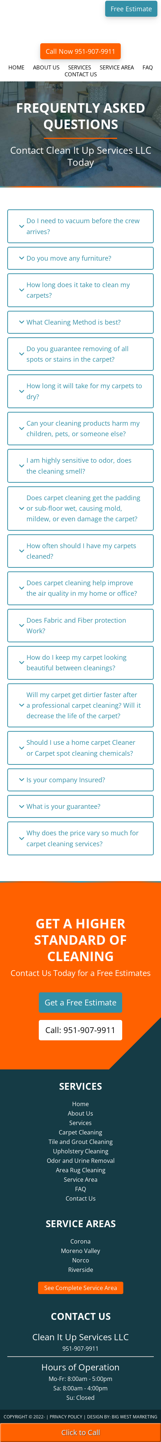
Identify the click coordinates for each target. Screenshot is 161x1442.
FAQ (80, 1189)
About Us (80, 1113)
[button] (80, 226)
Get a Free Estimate (80, 1002)
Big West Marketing (134, 1417)
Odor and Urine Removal (81, 1161)
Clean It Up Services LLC (80, 28)
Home (80, 1104)
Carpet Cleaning (80, 1132)
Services (80, 1123)
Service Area (81, 1180)
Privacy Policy (66, 1417)
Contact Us (81, 1198)
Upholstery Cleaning (80, 1151)
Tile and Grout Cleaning (81, 1142)
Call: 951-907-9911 (80, 1029)
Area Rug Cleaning (81, 1170)
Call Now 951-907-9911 (80, 51)
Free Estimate (131, 8)
